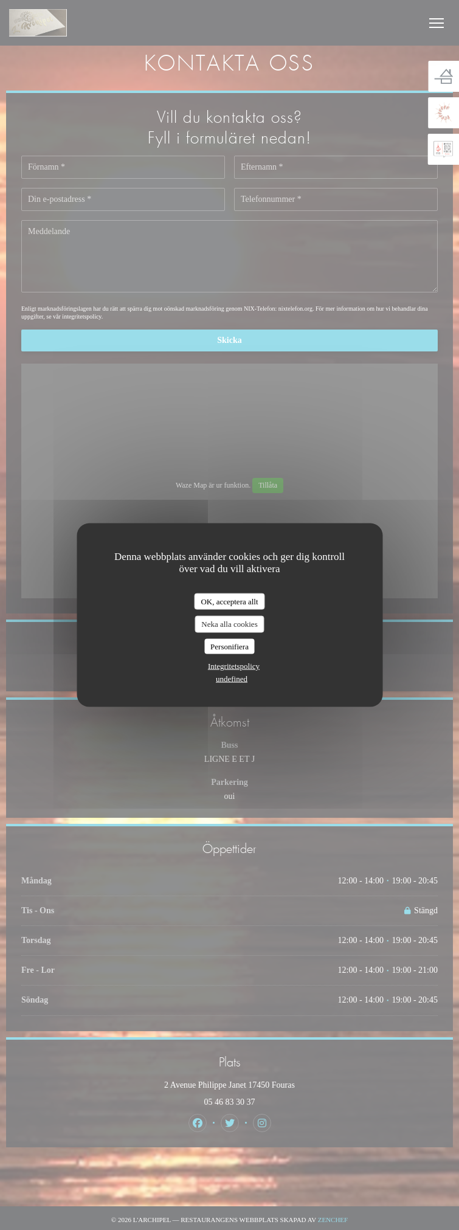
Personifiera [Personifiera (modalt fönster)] (229, 646)
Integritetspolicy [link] (234, 666)
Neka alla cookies (229, 624)
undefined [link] (231, 678)
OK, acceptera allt (229, 601)
